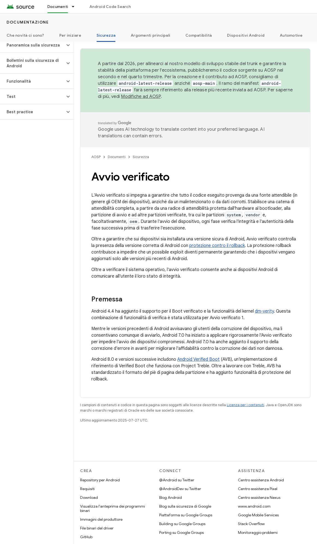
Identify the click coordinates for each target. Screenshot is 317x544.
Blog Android (170, 497)
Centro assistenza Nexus (259, 497)
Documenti (117, 157)
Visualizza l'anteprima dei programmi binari (112, 508)
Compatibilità (198, 35)
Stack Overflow (251, 523)
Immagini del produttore (101, 519)
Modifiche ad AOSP (141, 96)
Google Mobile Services (258, 515)
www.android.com (254, 506)
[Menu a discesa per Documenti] (75, 6)
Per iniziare (70, 35)
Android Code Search (110, 6)
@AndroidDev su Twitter (180, 488)
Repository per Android (100, 480)
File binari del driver (97, 528)
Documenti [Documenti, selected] (57, 6)
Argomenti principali (150, 35)
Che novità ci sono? (25, 35)
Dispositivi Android (245, 35)
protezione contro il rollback (217, 245)
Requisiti (87, 488)
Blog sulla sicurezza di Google (185, 506)
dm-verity (264, 311)
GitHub (86, 536)
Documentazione (28, 22)
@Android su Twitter (176, 480)
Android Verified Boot (198, 359)
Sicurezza (141, 157)
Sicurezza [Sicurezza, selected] (106, 35)
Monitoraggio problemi (258, 532)
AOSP (96, 157)
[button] (32, 45)
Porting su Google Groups (181, 532)
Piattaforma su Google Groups (185, 515)
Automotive (291, 35)
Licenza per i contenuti (245, 405)
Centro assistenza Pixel (257, 488)
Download (89, 497)
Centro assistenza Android (261, 480)
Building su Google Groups (182, 523)
